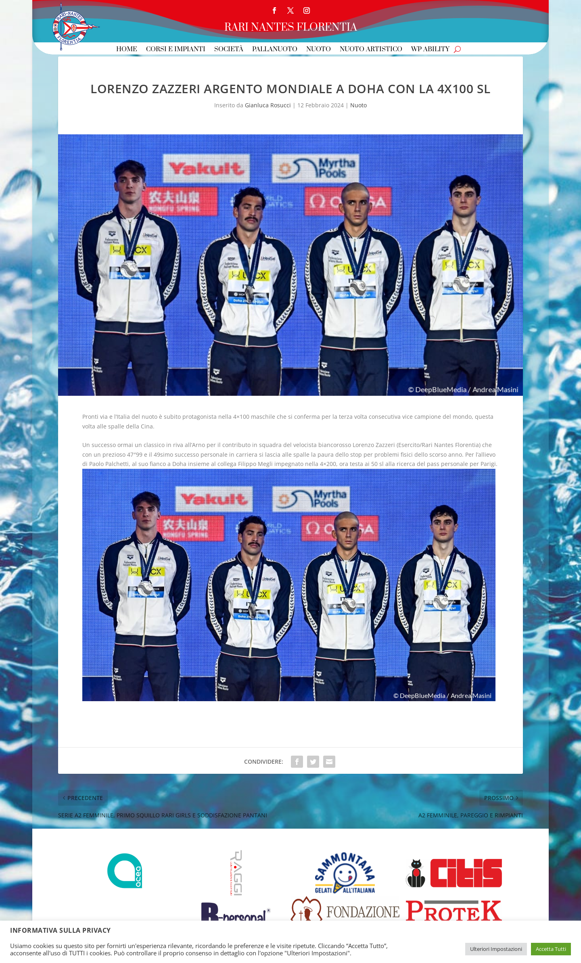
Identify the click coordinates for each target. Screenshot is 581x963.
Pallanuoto (274, 49)
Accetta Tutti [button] (551, 949)
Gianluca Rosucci (268, 105)
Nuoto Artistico (371, 49)
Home (126, 49)
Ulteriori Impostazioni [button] (496, 949)
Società (228, 49)
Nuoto (318, 49)
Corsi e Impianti (175, 49)
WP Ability (430, 49)
